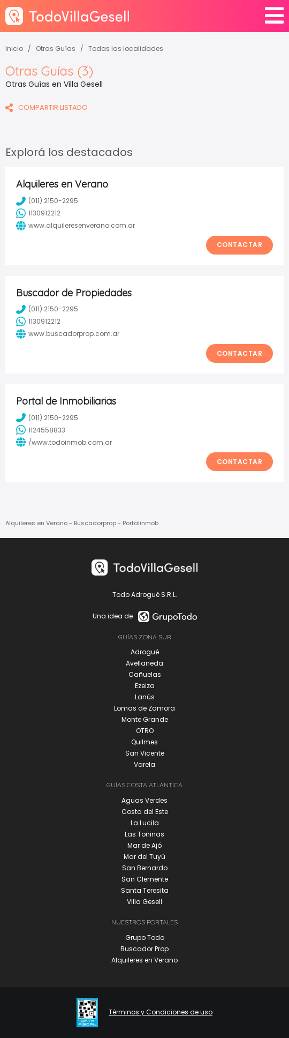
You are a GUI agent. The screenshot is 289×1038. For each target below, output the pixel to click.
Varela (144, 764)
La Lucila (145, 822)
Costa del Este (144, 811)
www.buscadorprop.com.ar (67, 334)
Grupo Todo (144, 937)
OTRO (145, 730)
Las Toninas (144, 834)
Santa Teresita (145, 890)
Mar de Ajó (144, 845)
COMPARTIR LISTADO (46, 107)
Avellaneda (144, 663)
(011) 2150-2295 (47, 201)
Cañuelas (144, 674)
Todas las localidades (125, 48)
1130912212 (38, 213)
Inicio (14, 48)
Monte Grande (144, 719)
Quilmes (144, 741)
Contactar (240, 244)
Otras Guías (55, 48)
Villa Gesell (144, 901)
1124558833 (40, 430)
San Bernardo (145, 867)
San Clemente (144, 879)
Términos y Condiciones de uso (160, 1012)
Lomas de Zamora (144, 708)
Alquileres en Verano (144, 960)
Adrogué (145, 651)
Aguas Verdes (144, 800)
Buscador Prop (144, 948)
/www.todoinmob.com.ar (64, 442)
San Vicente (144, 753)
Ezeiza (145, 685)
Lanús (145, 696)
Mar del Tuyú (144, 856)
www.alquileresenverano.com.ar (75, 225)
